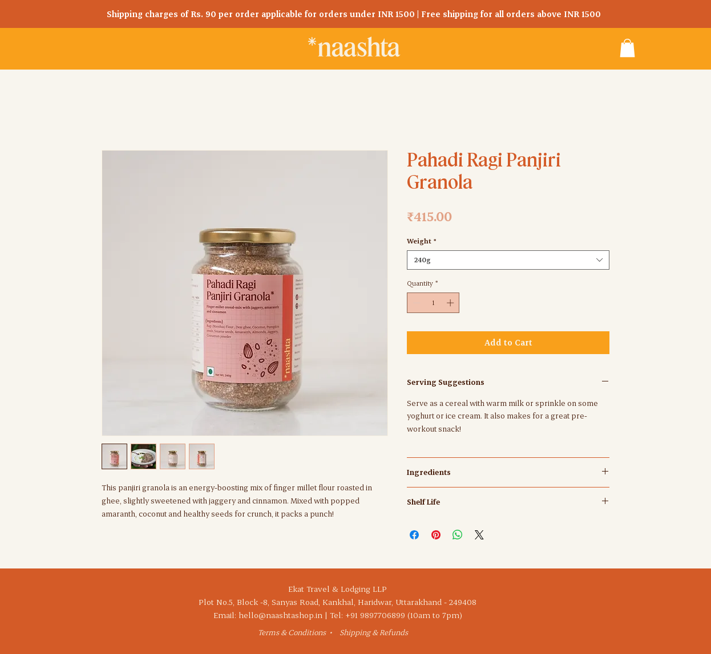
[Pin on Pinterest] (436, 535)
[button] (627, 48)
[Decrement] (415, 302)
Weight (421, 241)
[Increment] (451, 302)
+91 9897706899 (375, 615)
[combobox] (508, 260)
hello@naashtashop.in (280, 615)
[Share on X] (479, 535)
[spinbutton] (433, 302)
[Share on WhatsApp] (457, 535)
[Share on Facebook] (414, 535)
